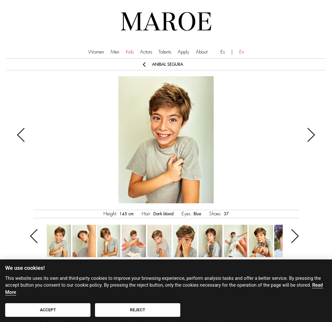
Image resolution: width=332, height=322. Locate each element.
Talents (165, 52)
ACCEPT (48, 309)
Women (96, 52)
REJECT (137, 309)
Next (310, 135)
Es (222, 52)
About (202, 52)
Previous (21, 135)
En (241, 52)
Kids (130, 52)
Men (115, 52)
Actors (146, 52)
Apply (183, 52)
